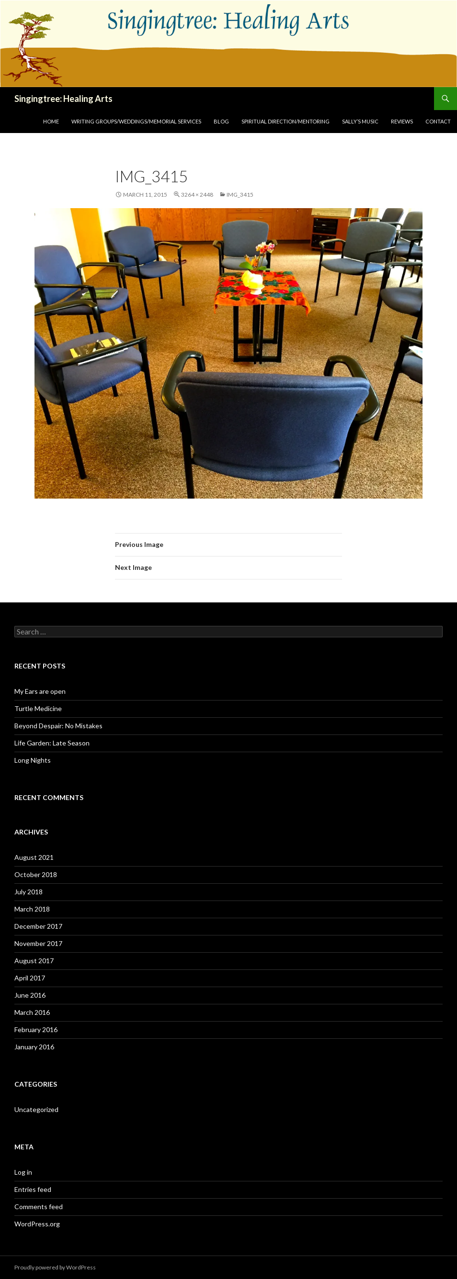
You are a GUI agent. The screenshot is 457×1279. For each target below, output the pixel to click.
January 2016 (34, 1047)
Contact (438, 121)
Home (51, 121)
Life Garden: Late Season (52, 743)
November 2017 (38, 943)
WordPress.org (37, 1224)
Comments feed (38, 1206)
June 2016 (30, 995)
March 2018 (32, 909)
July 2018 (28, 892)
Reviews (402, 121)
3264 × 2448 (197, 194)
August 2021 (34, 857)
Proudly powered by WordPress (55, 1267)
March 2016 (32, 1012)
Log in (23, 1172)
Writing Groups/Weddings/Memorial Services (136, 121)
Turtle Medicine (38, 708)
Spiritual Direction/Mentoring (285, 121)
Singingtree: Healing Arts (63, 98)
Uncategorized (36, 1109)
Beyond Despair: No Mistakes (58, 726)
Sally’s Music (360, 121)
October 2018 (35, 874)
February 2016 (35, 1029)
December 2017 (38, 926)
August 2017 (34, 960)
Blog (221, 121)
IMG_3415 (240, 194)
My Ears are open (40, 691)
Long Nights (32, 760)
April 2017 (29, 978)
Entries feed (32, 1189)
